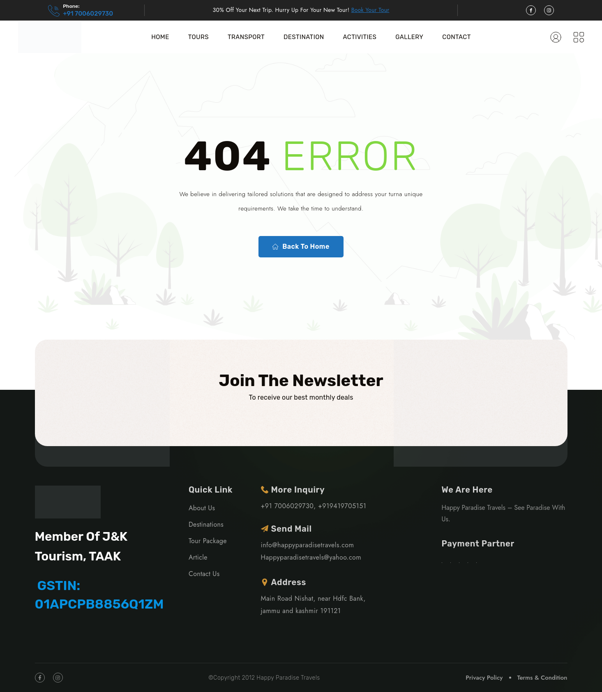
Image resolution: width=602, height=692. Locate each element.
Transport (246, 37)
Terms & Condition (542, 677)
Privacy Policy (484, 677)
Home (160, 37)
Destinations (206, 524)
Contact (456, 37)
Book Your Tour (370, 10)
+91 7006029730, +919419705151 (314, 506)
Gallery (409, 37)
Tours (198, 37)
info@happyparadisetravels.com (307, 545)
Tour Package (208, 541)
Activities (360, 37)
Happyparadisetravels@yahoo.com (311, 557)
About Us (202, 508)
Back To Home (300, 247)
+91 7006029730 (88, 13)
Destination (304, 37)
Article (198, 557)
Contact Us (204, 574)
